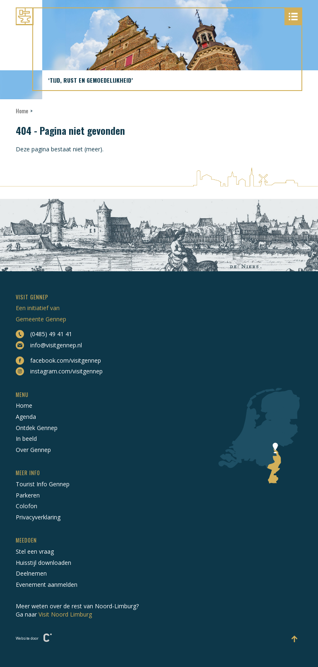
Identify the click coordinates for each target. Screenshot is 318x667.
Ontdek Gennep (37, 428)
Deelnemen (31, 573)
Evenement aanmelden (46, 584)
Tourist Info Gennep (43, 484)
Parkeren (28, 495)
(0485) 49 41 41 (44, 334)
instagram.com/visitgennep (59, 371)
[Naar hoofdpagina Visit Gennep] (159, 16)
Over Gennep (33, 450)
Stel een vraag (35, 551)
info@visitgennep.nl (49, 345)
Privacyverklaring (38, 517)
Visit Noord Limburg (65, 614)
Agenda (26, 417)
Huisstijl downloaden (43, 563)
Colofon (26, 506)
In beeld (26, 438)
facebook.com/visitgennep (58, 360)
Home (22, 110)
